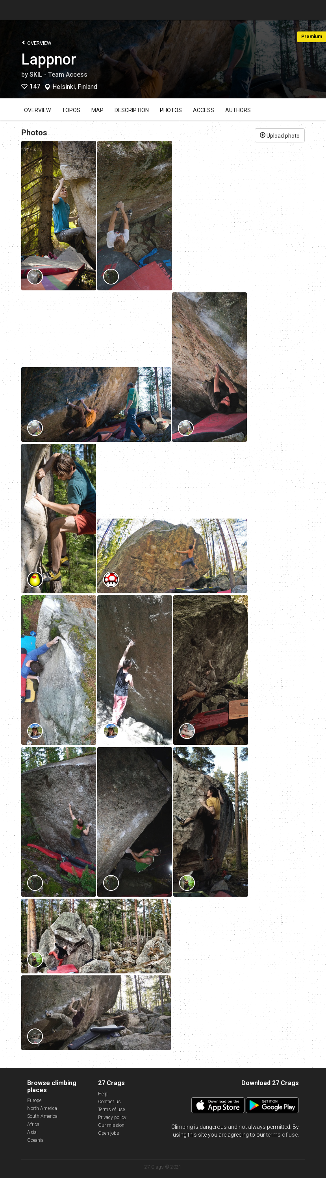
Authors (238, 110)
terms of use (282, 1135)
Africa (33, 1124)
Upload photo (280, 135)
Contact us (109, 1101)
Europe (34, 1100)
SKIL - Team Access (58, 74)
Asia (32, 1132)
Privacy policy (112, 1117)
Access (203, 110)
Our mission (111, 1125)
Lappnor (48, 59)
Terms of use (111, 1109)
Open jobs (108, 1133)
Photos (171, 110)
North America (42, 1108)
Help (102, 1094)
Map (97, 110)
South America (42, 1116)
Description (132, 110)
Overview (36, 42)
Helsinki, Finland (74, 87)
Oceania (35, 1140)
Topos (71, 110)
